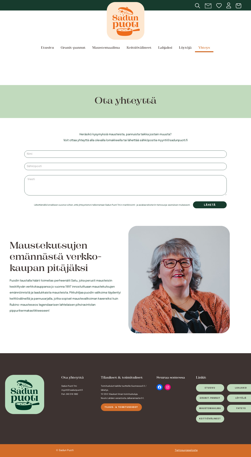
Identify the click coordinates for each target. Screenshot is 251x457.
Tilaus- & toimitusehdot (121, 407)
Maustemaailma (106, 48)
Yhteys (204, 48)
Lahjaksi (165, 48)
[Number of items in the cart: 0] (239, 6)
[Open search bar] (201, 6)
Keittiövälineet (139, 48)
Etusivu (47, 48)
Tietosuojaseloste (186, 450)
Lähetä (210, 205)
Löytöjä (185, 48)
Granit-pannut (73, 48)
